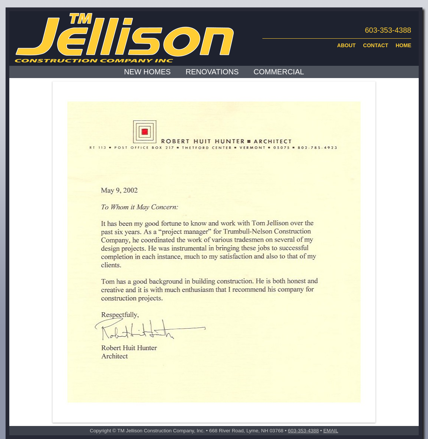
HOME (403, 45)
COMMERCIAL (278, 72)
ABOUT (346, 45)
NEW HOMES (147, 72)
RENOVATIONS (212, 72)
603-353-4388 (303, 430)
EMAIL (330, 430)
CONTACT (375, 45)
